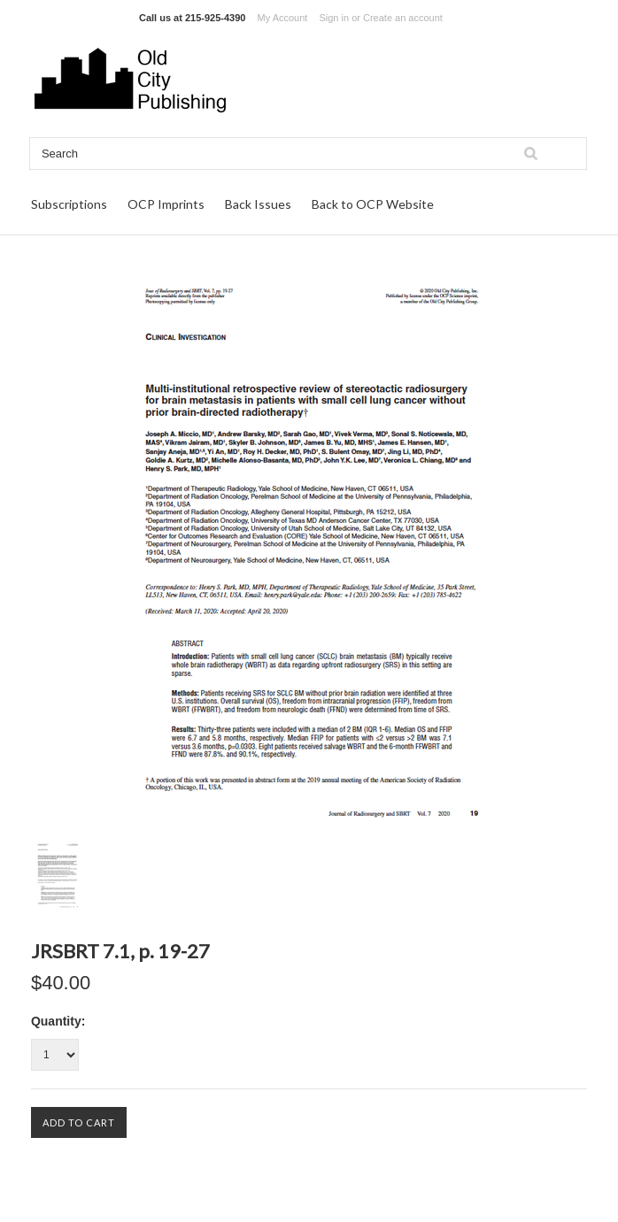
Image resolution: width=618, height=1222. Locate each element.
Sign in (334, 17)
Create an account (403, 17)
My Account (283, 17)
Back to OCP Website (373, 203)
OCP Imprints (166, 203)
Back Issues (258, 203)
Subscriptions (69, 203)
